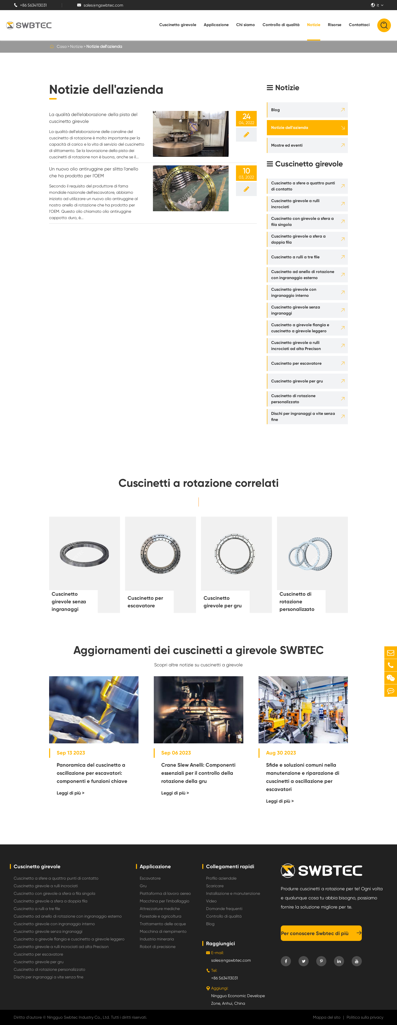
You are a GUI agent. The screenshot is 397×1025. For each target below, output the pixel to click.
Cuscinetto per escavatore (296, 363)
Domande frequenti (224, 908)
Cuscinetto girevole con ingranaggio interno (293, 292)
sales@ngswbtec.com (100, 5)
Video (211, 901)
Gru (143, 885)
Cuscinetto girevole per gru (297, 381)
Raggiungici (220, 943)
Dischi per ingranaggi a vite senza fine (303, 416)
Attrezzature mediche (160, 908)
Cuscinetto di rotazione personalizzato (293, 398)
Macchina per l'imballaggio (164, 901)
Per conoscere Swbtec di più (321, 933)
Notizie (313, 24)
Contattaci (359, 24)
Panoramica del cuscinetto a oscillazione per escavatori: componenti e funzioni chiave (92, 773)
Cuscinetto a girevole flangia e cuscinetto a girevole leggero (300, 327)
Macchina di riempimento (163, 931)
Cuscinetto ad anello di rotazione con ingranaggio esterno (302, 274)
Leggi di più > (71, 793)
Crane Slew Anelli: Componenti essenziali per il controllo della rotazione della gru (198, 773)
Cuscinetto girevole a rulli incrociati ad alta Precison (296, 345)
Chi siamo (245, 24)
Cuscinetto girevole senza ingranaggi (295, 310)
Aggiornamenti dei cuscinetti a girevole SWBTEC (198, 650)
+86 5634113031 (30, 5)
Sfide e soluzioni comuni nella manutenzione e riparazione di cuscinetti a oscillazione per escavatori (302, 777)
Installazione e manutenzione (233, 893)
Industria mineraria (157, 939)
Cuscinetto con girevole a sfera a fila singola (302, 221)
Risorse (334, 24)
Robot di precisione (157, 946)
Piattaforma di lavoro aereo (165, 893)
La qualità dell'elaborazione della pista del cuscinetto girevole (93, 118)
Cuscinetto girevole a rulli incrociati (295, 203)
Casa (62, 46)
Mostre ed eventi (287, 145)
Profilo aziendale (221, 878)
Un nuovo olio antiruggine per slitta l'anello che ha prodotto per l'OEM (93, 172)
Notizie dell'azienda (104, 46)
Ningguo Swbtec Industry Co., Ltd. (78, 1017)
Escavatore (150, 878)
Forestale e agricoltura (160, 916)
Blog (275, 109)
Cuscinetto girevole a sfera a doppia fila (298, 239)
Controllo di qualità (281, 24)
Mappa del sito (327, 1017)
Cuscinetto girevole (177, 24)
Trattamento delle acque (163, 923)
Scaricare (215, 885)
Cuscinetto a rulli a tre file (295, 257)
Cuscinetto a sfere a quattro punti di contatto (303, 186)
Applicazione (216, 24)
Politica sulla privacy (365, 1017)
